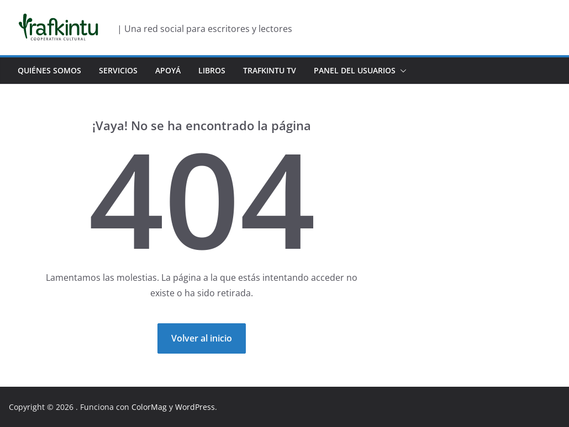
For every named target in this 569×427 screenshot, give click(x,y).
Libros (211, 70)
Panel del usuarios (355, 70)
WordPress (195, 407)
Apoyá (168, 70)
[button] (401, 70)
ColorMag (149, 407)
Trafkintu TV (269, 70)
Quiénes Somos (49, 70)
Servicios (118, 70)
